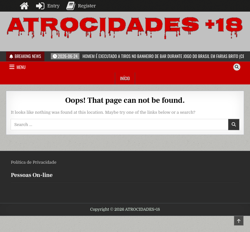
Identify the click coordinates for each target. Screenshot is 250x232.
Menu (20, 67)
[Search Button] (236, 67)
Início (125, 78)
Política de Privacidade (34, 162)
